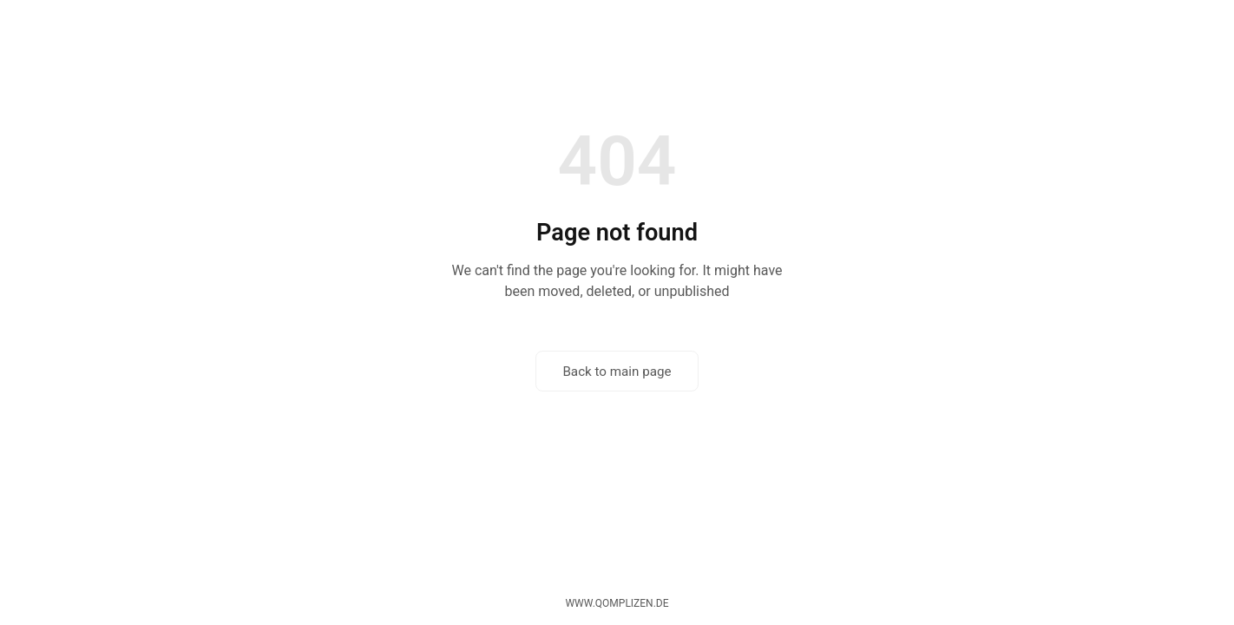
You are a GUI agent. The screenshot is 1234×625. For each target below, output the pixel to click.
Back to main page (616, 371)
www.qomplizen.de (616, 603)
